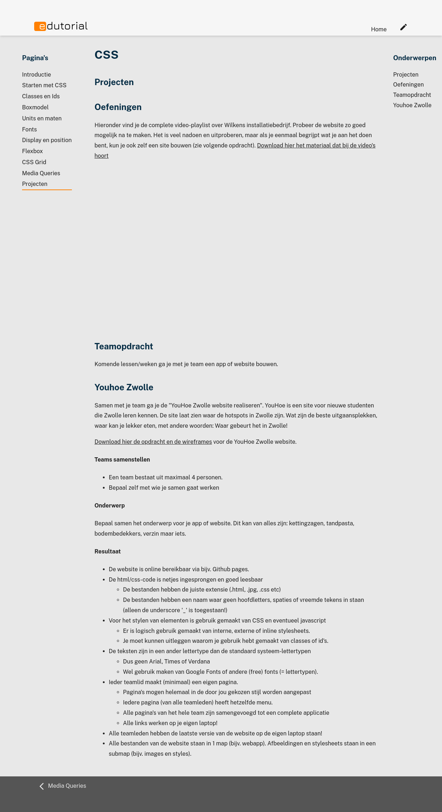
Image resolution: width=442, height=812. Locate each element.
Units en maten (42, 118)
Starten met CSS (44, 85)
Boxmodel (35, 107)
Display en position (47, 140)
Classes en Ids (41, 96)
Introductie (36, 74)
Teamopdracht (412, 95)
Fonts (29, 129)
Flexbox (32, 151)
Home (378, 29)
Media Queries (41, 173)
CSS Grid (34, 162)
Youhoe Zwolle (412, 105)
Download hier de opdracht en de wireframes (153, 441)
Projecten (34, 184)
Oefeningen (408, 84)
